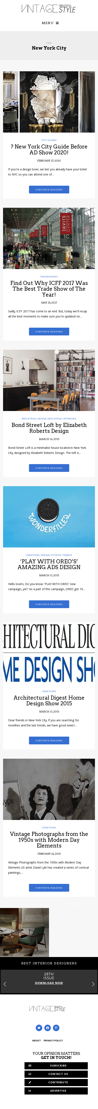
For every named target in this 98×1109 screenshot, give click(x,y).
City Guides (49, 140)
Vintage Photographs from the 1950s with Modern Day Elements (49, 840)
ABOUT (36, 1041)
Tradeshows (49, 276)
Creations (33, 555)
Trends (67, 555)
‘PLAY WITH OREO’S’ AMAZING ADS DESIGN (49, 564)
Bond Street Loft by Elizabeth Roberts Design (49, 428)
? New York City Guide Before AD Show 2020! (49, 149)
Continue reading (49, 189)
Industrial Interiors (62, 418)
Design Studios (51, 555)
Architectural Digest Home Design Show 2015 (49, 701)
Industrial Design (34, 418)
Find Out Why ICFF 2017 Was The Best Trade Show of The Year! (49, 289)
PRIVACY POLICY (53, 1041)
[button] (93, 984)
